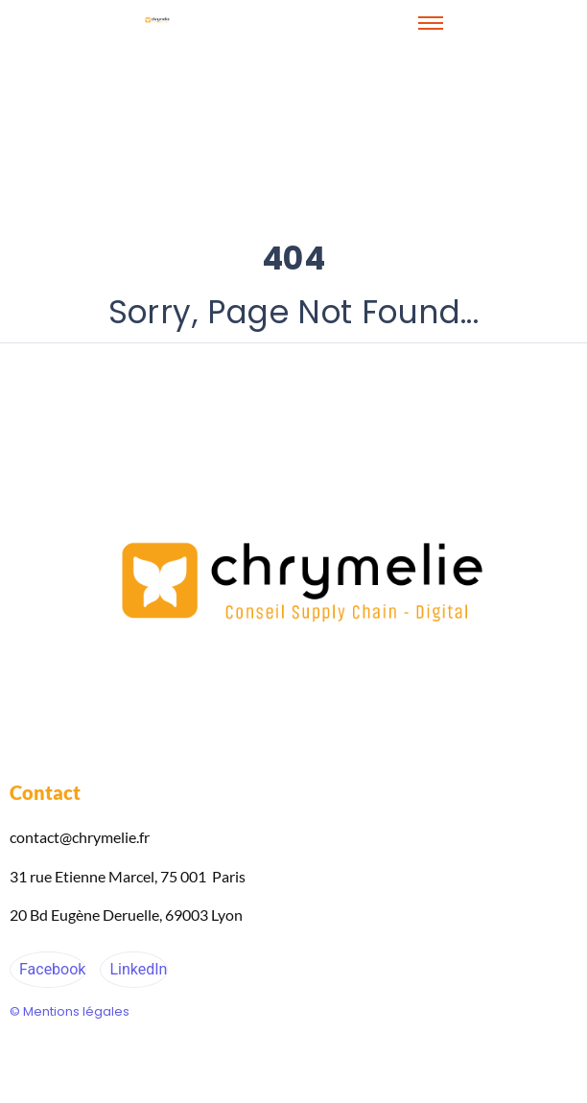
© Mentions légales (69, 1011)
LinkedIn (136, 969)
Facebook (50, 969)
